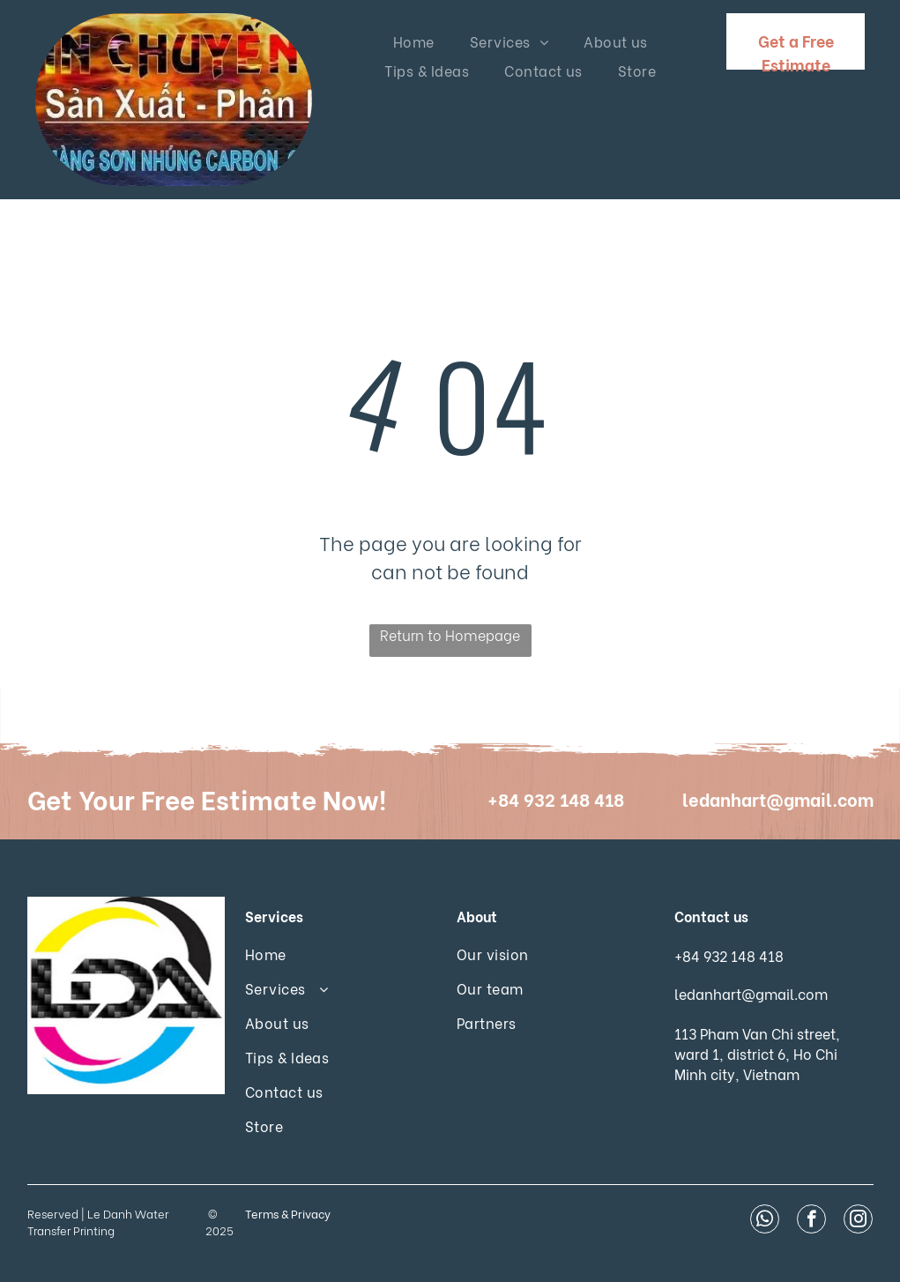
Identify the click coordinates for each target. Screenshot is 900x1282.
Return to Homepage (450, 634)
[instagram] (858, 1221)
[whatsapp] (764, 1221)
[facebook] (811, 1221)
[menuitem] (414, 41)
